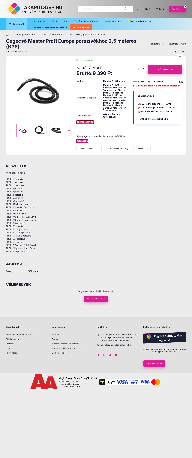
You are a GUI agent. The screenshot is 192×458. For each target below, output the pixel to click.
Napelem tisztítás (112, 21)
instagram (104, 355)
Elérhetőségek (58, 353)
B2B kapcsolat (12, 339)
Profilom (10, 343)
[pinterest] (183, 51)
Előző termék (157, 44)
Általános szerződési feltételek (66, 343)
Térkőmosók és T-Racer (86, 21)
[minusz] (143, 71)
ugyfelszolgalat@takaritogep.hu (116, 345)
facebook (98, 355)
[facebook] (175, 51)
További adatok (85, 122)
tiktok (110, 355)
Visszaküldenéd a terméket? (19, 334)
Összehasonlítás (87, 149)
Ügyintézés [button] (39, 21)
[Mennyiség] (138, 69)
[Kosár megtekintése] (177, 9)
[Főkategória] (7, 34)
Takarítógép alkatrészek (26, 34)
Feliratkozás (152, 363)
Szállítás (55, 334)
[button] (16, 24)
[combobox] (105, 9)
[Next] (68, 130)
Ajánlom (140, 149)
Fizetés (55, 339)
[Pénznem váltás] (146, 9)
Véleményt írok (94, 299)
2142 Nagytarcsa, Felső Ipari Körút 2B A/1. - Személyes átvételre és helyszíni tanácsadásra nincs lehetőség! (120, 337)
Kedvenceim (11, 353)
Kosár (8, 348)
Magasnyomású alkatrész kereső (50, 27)
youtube (116, 355)
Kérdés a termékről (115, 149)
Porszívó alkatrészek (140, 21)
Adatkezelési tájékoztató (63, 348)
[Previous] (11, 130)
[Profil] (161, 9)
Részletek (82, 141)
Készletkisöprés (81, 27)
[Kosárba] (165, 69)
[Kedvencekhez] (180, 56)
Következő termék (177, 44)
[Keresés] (125, 9)
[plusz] (143, 67)
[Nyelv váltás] (137, 9)
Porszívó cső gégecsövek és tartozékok (87, 34)
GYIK (55, 21)
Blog (66, 21)
